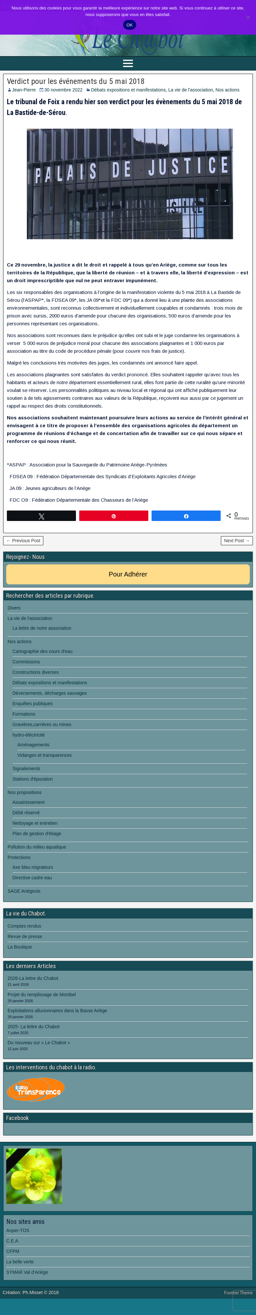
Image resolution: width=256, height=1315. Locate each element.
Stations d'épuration (32, 779)
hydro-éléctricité (28, 735)
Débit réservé (26, 812)
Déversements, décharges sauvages (49, 693)
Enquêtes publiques (32, 703)
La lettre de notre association (41, 628)
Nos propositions (25, 792)
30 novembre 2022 (63, 89)
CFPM (12, 1251)
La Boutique (20, 947)
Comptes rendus (24, 926)
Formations (23, 714)
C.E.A (12, 1240)
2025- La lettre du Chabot (34, 1026)
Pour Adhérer (128, 574)
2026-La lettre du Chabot (33, 978)
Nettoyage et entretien (35, 823)
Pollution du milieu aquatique (37, 847)
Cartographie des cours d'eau (42, 651)
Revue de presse (25, 936)
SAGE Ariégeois (24, 891)
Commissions (26, 661)
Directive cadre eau (32, 877)
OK (129, 25)
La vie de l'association (190, 89)
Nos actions (227, 89)
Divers (14, 607)
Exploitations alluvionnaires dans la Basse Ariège (57, 1010)
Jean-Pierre (24, 89)
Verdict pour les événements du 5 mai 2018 (76, 81)
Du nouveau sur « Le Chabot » (39, 1042)
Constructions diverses (35, 672)
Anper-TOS (17, 1230)
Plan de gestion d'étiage (36, 833)
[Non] (248, 17)
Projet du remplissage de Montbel (42, 994)
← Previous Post (23, 540)
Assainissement (28, 802)
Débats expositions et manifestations (128, 89)
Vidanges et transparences (44, 755)
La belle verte (20, 1261)
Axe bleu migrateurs (32, 867)
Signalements (26, 768)
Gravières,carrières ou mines (41, 724)
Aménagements (33, 744)
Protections (19, 857)
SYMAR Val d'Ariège (27, 1272)
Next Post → (237, 540)
